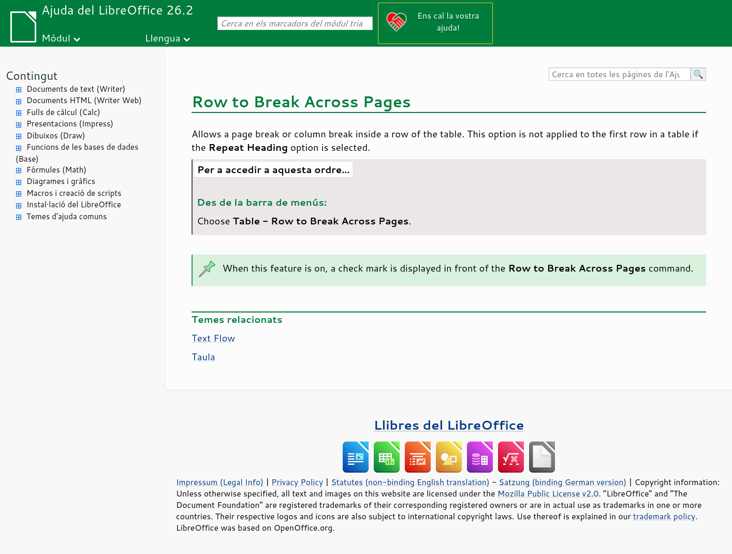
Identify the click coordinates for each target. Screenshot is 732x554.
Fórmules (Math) (56, 169)
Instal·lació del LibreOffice (73, 204)
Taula (203, 356)
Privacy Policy (297, 482)
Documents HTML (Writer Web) (84, 100)
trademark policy (664, 516)
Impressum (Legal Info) (219, 482)
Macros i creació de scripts (74, 193)
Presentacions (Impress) (69, 123)
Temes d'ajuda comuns (66, 216)
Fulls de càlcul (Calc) (63, 112)
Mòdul (55, 38)
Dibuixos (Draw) (55, 135)
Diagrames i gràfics (60, 181)
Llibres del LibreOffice (449, 425)
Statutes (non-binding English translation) (410, 482)
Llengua (163, 38)
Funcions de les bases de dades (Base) (77, 152)
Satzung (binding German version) (563, 482)
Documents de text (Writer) (75, 88)
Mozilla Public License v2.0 (548, 493)
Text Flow (213, 338)
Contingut (31, 75)
